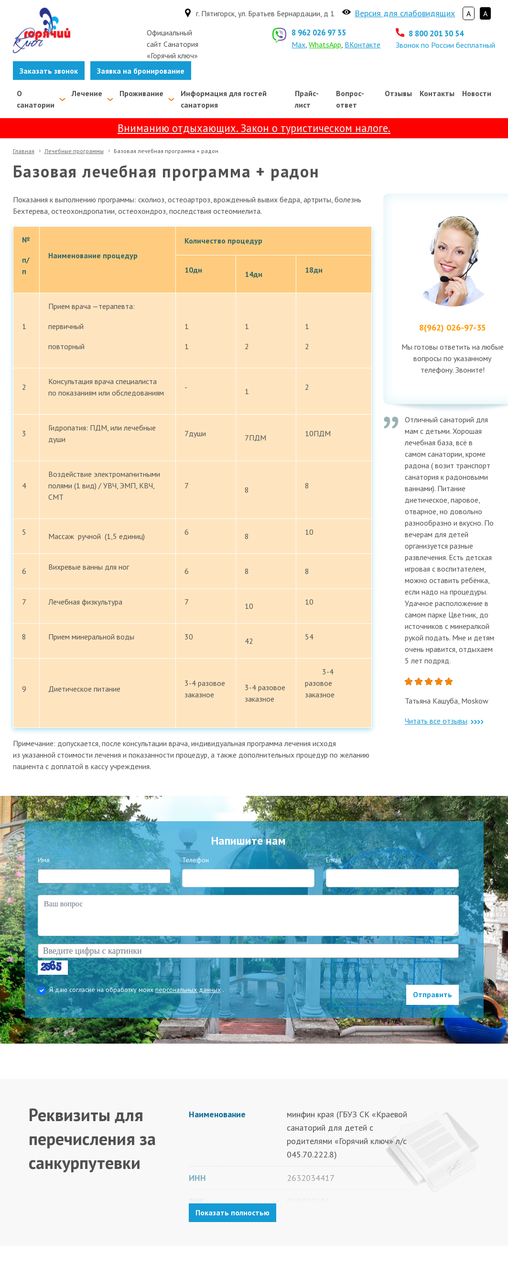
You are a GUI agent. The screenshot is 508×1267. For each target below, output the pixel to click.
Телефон (195, 860)
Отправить (432, 994)
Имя (44, 860)
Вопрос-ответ (350, 99)
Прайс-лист (307, 99)
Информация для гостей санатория (224, 99)
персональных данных (188, 989)
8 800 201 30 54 (436, 33)
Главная (23, 150)
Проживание (141, 93)
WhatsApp (325, 44)
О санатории (35, 99)
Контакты (437, 93)
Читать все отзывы (444, 721)
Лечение (87, 93)
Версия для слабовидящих (405, 13)
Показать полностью (232, 1212)
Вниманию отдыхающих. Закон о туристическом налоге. (254, 128)
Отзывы (398, 93)
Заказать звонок (49, 71)
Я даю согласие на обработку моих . (136, 989)
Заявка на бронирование (140, 71)
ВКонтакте (362, 44)
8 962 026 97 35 (319, 32)
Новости (476, 93)
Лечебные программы (74, 150)
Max (298, 44)
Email (333, 860)
